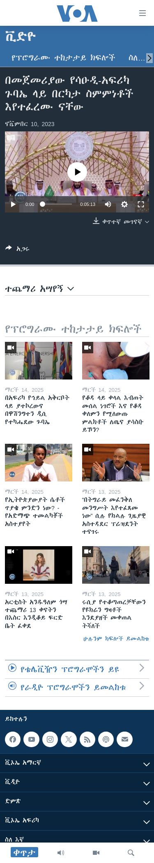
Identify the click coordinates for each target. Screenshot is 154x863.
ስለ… (137, 58)
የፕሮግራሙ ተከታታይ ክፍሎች (63, 58)
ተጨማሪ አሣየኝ (39, 289)
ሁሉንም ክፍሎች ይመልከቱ (116, 638)
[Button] (17, 250)
